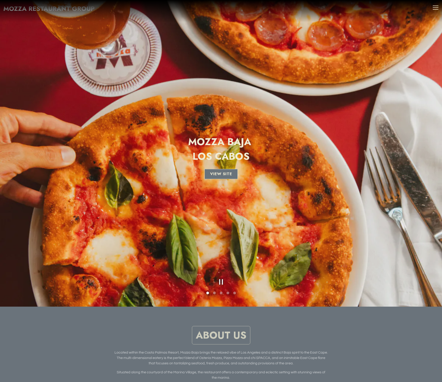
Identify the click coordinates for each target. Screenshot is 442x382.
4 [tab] (228, 281)
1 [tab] (207, 281)
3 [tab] (221, 281)
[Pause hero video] (221, 270)
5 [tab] (234, 281)
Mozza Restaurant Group (49, 8)
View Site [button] (221, 168)
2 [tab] (214, 281)
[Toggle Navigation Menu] (435, 7)
